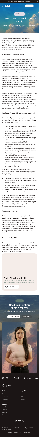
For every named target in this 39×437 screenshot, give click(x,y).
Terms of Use (17, 432)
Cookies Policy (27, 432)
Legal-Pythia (6, 59)
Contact (4, 415)
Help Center (5, 407)
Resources (5, 399)
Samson (23, 399)
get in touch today (15, 251)
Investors (4, 412)
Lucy (22, 394)
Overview (4, 394)
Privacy (10, 432)
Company (5, 396)
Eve (22, 396)
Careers (4, 409)
